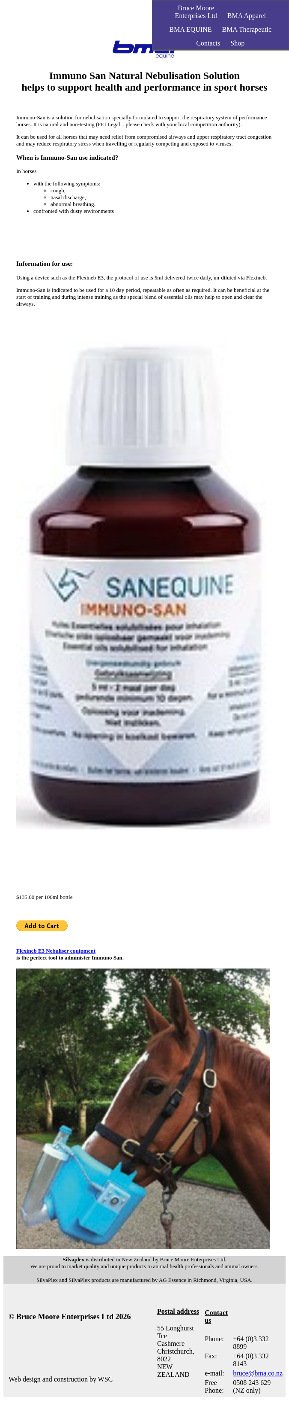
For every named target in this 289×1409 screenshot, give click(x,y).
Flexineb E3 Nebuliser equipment (55, 950)
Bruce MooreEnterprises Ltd (196, 11)
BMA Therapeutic (246, 29)
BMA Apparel (246, 15)
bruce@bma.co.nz (258, 1373)
